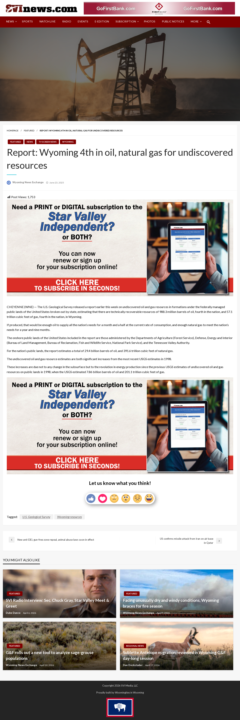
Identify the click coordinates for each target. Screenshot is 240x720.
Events (83, 21)
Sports (27, 21)
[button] (208, 22)
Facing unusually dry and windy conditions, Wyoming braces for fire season (171, 603)
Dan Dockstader (133, 665)
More (195, 21)
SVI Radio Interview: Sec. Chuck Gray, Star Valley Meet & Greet (57, 603)
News (10, 21)
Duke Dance (13, 612)
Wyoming (68, 141)
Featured (29, 130)
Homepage (12, 130)
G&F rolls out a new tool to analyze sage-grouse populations (50, 655)
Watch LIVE (47, 21)
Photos (149, 21)
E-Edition (102, 21)
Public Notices (173, 21)
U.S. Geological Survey (36, 517)
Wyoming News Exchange (28, 182)
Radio (66, 21)
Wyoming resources (69, 517)
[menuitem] (11, 22)
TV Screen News (48, 141)
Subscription (126, 21)
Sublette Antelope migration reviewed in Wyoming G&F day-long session (174, 655)
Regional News (135, 646)
